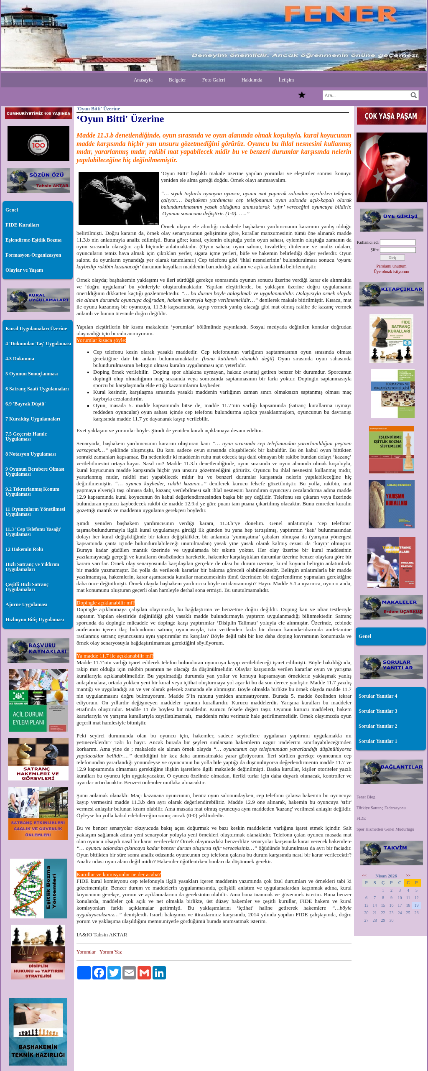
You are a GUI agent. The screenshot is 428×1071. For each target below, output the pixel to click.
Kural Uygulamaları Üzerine (36, 329)
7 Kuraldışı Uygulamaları (32, 419)
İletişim (286, 80)
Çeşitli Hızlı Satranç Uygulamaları (26, 586)
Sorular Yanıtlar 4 (378, 696)
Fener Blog (366, 797)
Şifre (375, 249)
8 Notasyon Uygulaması (30, 454)
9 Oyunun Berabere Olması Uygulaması (34, 471)
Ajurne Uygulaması (26, 604)
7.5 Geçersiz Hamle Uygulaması (26, 436)
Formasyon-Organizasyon (33, 255)
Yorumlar (85, 952)
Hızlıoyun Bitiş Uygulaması (34, 619)
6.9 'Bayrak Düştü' (25, 404)
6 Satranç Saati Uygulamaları (37, 389)
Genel (11, 210)
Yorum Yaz (110, 952)
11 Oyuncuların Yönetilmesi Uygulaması (35, 511)
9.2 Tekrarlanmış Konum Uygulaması (32, 491)
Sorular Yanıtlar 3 (378, 711)
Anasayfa (143, 80)
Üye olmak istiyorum (391, 271)
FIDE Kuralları (22, 225)
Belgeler (177, 80)
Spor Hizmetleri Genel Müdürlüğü (385, 829)
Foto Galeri (213, 80)
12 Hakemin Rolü (24, 549)
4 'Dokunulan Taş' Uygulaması (38, 344)
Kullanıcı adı (368, 242)
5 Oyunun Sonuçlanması (31, 374)
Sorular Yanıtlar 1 (378, 741)
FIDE (361, 818)
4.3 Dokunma (19, 359)
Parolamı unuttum (392, 266)
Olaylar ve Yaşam (24, 270)
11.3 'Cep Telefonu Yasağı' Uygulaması (33, 531)
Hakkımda (252, 80)
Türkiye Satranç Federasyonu (381, 808)
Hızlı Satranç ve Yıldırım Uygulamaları (32, 566)
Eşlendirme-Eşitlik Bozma (33, 240)
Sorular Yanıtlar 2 (378, 726)
